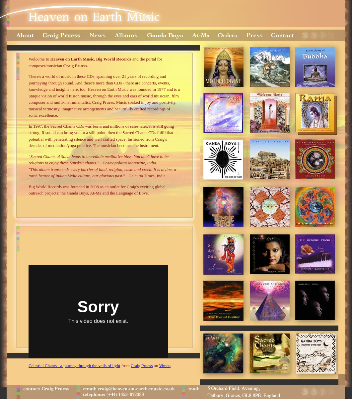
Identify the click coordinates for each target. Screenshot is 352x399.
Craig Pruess (142, 365)
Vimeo (165, 365)
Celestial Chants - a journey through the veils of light (74, 365)
